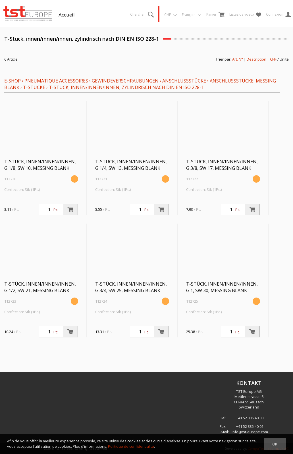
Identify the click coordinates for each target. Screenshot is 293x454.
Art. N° (237, 59)
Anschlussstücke (184, 81)
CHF (273, 59)
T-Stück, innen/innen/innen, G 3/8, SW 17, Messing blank (222, 164)
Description (256, 59)
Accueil (67, 14)
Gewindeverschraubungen (125, 81)
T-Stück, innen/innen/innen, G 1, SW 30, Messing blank (222, 287)
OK (274, 444)
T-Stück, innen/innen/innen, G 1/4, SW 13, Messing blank (131, 164)
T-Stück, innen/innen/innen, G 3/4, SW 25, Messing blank (131, 287)
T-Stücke (34, 87)
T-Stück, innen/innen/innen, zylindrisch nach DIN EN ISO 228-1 (126, 87)
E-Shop (12, 81)
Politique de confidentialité (131, 446)
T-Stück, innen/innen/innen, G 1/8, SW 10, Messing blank (40, 164)
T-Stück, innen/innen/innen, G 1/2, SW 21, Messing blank (40, 287)
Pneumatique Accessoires (56, 81)
